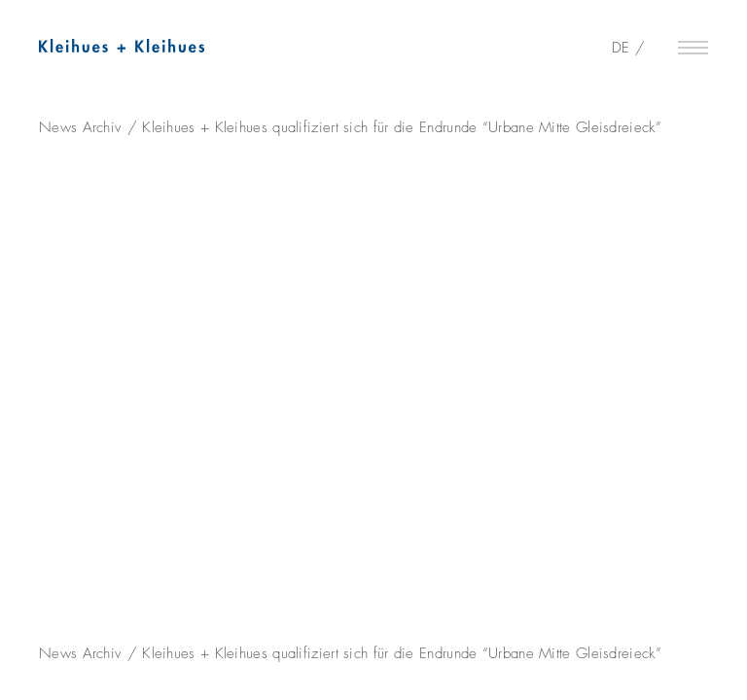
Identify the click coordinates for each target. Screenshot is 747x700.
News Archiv (80, 127)
